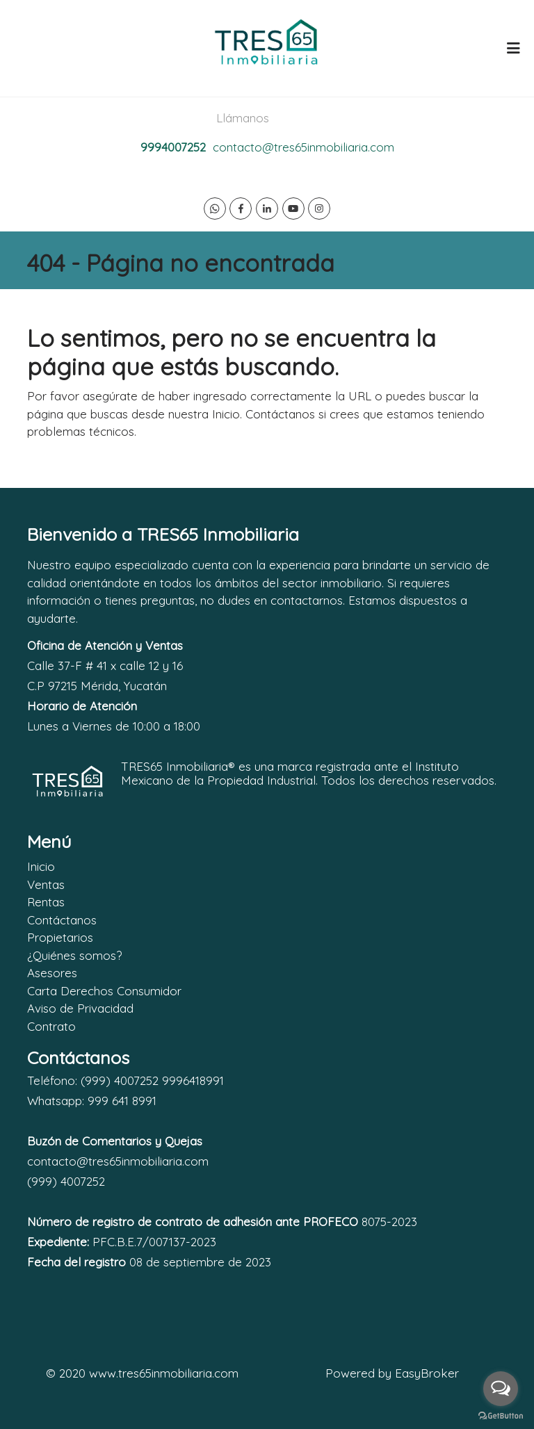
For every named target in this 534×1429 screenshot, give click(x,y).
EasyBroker (427, 1373)
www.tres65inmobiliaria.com (163, 1373)
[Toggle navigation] (513, 48)
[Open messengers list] (500, 1388)
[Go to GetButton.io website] (500, 1415)
